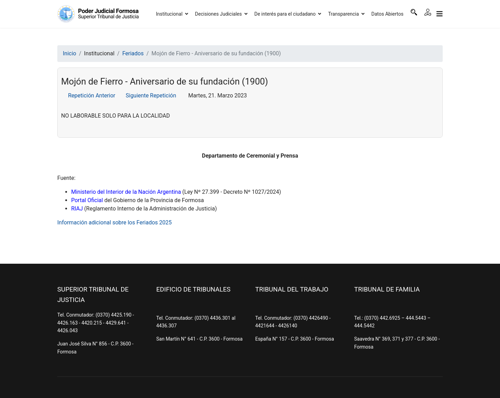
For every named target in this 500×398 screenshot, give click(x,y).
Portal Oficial (87, 200)
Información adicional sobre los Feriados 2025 (114, 222)
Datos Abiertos (388, 14)
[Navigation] (439, 14)
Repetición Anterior (91, 95)
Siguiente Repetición (151, 95)
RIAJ (77, 208)
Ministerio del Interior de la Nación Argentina (126, 192)
